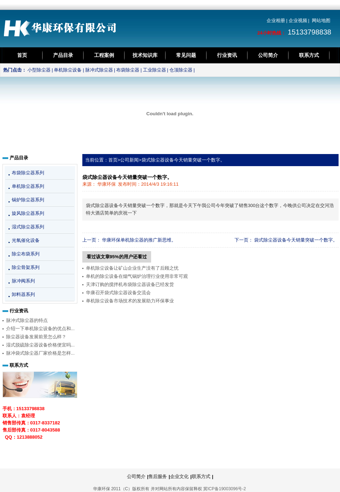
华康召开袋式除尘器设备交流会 (118, 292)
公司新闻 (129, 160)
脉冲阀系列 (23, 281)
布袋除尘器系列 (28, 172)
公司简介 (268, 55)
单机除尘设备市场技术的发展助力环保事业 (130, 300)
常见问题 (186, 55)
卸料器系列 (23, 294)
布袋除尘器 (127, 70)
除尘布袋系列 (26, 253)
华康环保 (106, 184)
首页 (22, 55)
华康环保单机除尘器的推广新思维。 (139, 240)
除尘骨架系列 (26, 267)
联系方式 (309, 55)
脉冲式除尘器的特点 (27, 320)
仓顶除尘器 (180, 70)
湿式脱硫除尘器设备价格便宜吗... (40, 345)
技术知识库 (145, 55)
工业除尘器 (154, 70)
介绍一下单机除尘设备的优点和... (40, 328)
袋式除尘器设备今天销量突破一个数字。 (183, 160)
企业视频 (298, 20)
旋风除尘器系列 (28, 213)
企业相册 (276, 20)
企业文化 (179, 476)
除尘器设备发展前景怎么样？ (36, 336)
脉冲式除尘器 (99, 70)
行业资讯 (227, 55)
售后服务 (157, 476)
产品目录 (63, 55)
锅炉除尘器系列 (28, 199)
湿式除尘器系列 (28, 226)
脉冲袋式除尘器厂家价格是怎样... (40, 353)
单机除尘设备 (68, 70)
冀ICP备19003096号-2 (224, 488)
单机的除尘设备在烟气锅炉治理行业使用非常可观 (137, 276)
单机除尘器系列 (28, 186)
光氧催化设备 (26, 240)
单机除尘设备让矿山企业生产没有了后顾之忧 (132, 268)
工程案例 (104, 55)
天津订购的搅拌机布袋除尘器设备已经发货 (130, 284)
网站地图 (321, 20)
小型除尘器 (39, 70)
